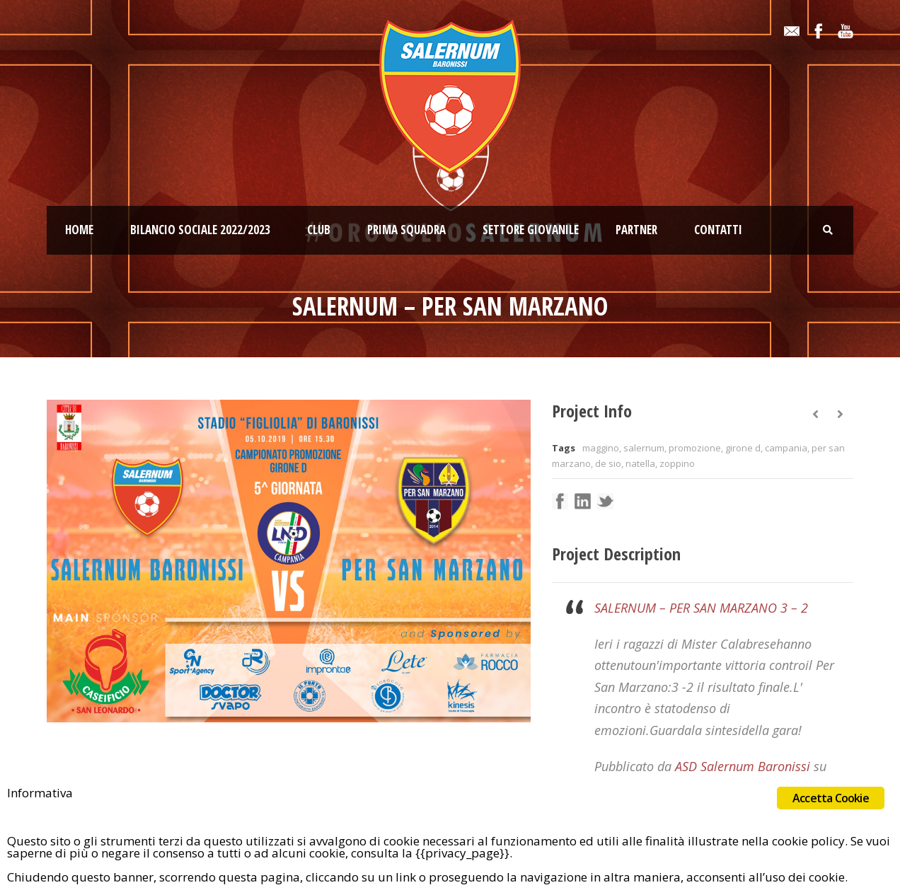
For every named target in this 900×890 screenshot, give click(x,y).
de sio (608, 463)
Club (318, 229)
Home (79, 229)
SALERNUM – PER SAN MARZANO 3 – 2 (701, 607)
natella (640, 463)
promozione (695, 447)
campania (786, 447)
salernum (643, 447)
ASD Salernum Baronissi (742, 766)
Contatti (718, 229)
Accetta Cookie (830, 798)
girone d (743, 447)
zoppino (677, 463)
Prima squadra (406, 229)
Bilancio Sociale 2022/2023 (200, 229)
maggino (600, 447)
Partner (636, 229)
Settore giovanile (531, 229)
